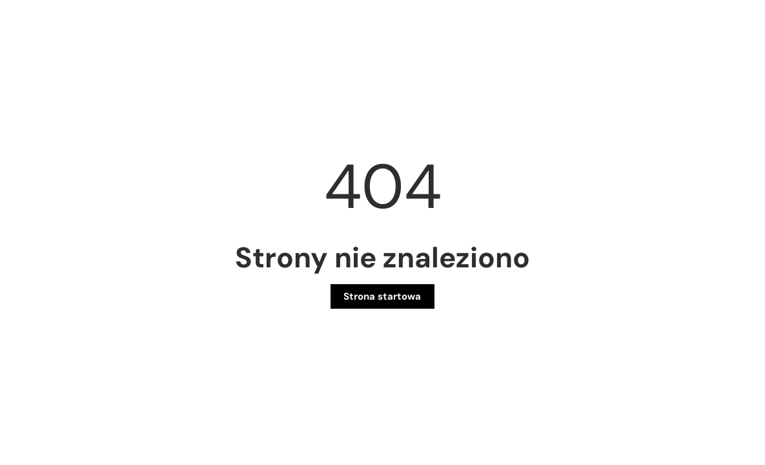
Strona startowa (382, 296)
